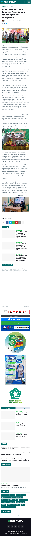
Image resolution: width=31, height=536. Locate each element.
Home (6, 533)
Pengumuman (11, 502)
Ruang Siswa (19, 497)
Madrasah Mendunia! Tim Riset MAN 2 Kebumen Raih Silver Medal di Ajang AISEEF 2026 (21, 235)
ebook (18, 495)
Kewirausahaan (11, 507)
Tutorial (4, 502)
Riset (23, 504)
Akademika (4, 499)
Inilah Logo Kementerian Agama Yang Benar (22, 424)
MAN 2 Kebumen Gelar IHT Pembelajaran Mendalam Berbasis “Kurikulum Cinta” (21, 258)
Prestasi (12, 495)
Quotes (9, 504)
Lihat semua (26, 226)
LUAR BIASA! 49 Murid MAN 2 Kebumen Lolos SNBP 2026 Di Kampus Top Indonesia (15, 447)
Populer (8, 408)
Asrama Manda (23, 499)
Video (3, 497)
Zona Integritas (10, 497)
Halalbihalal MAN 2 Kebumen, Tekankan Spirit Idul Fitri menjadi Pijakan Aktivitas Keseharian (15, 453)
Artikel (15, 499)
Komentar (22, 408)
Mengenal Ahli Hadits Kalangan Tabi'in (21, 435)
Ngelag (3, 504)
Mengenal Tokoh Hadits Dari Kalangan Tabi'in (22, 413)
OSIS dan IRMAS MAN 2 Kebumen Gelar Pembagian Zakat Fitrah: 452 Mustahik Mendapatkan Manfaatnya (15, 459)
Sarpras (4, 507)
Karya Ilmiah (16, 504)
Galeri (23, 495)
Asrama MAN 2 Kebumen (10, 485)
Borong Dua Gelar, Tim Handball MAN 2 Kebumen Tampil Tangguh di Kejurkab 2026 (21, 246)
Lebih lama (25, 306)
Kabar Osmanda (20, 502)
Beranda (4, 6)
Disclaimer (24, 533)
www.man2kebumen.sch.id (14, 531)
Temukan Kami (12, 533)
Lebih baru (5, 306)
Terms (18, 533)
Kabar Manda (10, 6)
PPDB (11, 499)
